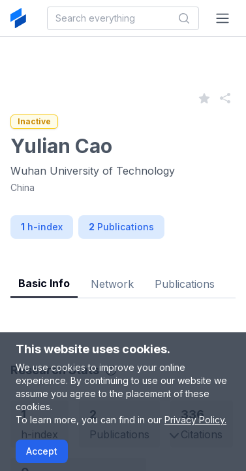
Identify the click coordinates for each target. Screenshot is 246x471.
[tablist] (123, 273)
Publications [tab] (185, 283)
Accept (41, 451)
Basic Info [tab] (44, 283)
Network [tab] (112, 283)
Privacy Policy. (195, 419)
